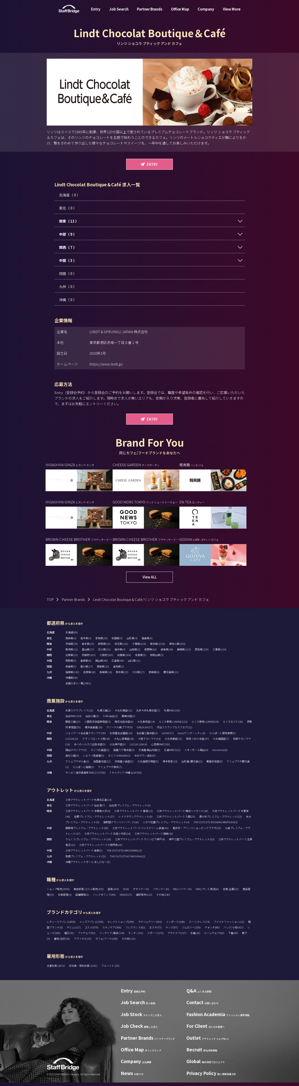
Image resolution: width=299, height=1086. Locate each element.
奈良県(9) (140, 658)
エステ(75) (155, 931)
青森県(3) (70, 641)
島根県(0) (85, 664)
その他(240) (163, 898)
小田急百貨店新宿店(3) (97, 725)
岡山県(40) (101, 664)
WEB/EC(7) (126, 898)
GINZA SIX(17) (145, 730)
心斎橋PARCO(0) (160, 748)
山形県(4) (132, 641)
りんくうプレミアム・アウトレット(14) (88, 842)
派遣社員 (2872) (56, 969)
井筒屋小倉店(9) (124, 765)
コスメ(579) (91, 931)
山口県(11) (134, 664)
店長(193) (113, 892)
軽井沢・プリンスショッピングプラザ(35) (197, 831)
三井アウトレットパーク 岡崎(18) (154, 837)
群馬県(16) (104, 647)
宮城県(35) (101, 641)
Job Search (118, 12)
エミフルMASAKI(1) (119, 759)
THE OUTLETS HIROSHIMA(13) (124, 854)
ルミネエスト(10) (233, 725)
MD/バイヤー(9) (182, 892)
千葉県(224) (139, 647)
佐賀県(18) (89, 675)
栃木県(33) (88, 647)
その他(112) (128, 942)
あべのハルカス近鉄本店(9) (90, 748)
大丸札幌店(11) (123, 714)
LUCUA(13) (71, 742)
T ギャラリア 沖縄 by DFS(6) (126, 776)
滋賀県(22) (71, 658)
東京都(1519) (157, 647)
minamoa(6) (220, 753)
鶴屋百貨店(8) (214, 765)
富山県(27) (88, 653)
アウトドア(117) (176, 936)
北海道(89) (71, 636)
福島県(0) (147, 641)
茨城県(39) (71, 647)
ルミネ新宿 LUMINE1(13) (173, 725)
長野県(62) (150, 653)
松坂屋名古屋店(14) (121, 736)
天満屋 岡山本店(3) (149, 753)
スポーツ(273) (155, 936)
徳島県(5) (70, 670)
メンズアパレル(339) (91, 925)
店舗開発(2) (82, 898)
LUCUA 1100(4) (138, 748)
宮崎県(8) (154, 675)
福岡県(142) (72, 675)
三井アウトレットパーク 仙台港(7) (85, 809)
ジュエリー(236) (191, 931)
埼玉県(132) (121, 647)
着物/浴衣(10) (62, 942)
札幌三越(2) (104, 714)
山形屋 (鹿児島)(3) (192, 765)
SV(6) (126, 892)
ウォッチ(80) (212, 931)
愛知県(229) (202, 653)
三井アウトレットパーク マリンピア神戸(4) (140, 842)
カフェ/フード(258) (106, 942)
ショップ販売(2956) (58, 892)
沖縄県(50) (71, 681)
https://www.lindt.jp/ (106, 363)
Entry (95, 12)
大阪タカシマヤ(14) (149, 742)
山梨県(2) (134, 653)
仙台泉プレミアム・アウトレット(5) (130, 809)
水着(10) (195, 936)
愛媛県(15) (103, 670)
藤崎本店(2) (128, 719)
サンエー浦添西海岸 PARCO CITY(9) (85, 776)
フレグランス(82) (135, 931)
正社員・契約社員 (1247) (83, 969)
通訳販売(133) (144, 898)
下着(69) (233, 936)
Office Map (180, 12)
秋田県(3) (117, 641)
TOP (50, 602)
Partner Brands (149, 12)
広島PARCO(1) (172, 753)
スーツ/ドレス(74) (199, 925)
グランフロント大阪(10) (96, 742)
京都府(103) (89, 658)
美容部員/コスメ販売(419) (89, 892)
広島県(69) (118, 664)
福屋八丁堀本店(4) (124, 753)
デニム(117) (74, 931)
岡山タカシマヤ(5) (76, 753)
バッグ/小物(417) (233, 931)
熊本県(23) (122, 675)
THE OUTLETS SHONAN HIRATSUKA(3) (215, 825)
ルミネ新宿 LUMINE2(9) (205, 725)
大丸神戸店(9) (118, 748)
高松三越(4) (72, 759)
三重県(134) (219, 653)
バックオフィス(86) (104, 898)
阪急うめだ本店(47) (197, 742)
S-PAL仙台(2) (110, 719)
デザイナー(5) (141, 892)
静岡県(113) (184, 653)
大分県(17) (138, 675)
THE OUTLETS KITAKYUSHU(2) (127, 860)
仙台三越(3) (92, 719)
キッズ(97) (172, 931)
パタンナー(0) (161, 892)
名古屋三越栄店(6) (147, 736)
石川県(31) (104, 653)
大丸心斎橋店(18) (124, 742)
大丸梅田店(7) (221, 742)
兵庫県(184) (124, 658)
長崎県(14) (106, 675)
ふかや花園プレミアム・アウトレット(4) (166, 825)
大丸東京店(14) (146, 725)
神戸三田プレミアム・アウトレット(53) (191, 842)
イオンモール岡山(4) (196, 753)
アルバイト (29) (110, 969)
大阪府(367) (106, 658)
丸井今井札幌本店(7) (148, 714)
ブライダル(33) (82, 942)
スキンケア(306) (111, 931)
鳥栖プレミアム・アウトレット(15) (85, 860)
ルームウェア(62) (214, 936)
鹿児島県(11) (171, 675)
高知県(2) (118, 670)
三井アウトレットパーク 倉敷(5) (84, 854)
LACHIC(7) (168, 736)
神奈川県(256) (177, 647)
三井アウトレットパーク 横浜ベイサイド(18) (182, 814)
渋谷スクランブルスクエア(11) (174, 730)
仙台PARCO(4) (73, 719)
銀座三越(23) (72, 725)
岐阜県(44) (167, 653)
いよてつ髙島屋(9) (93, 759)
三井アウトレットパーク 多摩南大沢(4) (87, 814)
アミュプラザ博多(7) (110, 770)
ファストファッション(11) (229, 925)
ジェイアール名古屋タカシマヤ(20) (85, 736)
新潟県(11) (71, 653)
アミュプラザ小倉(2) (77, 765)
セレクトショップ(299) (120, 925)
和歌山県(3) (157, 658)
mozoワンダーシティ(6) (191, 736)
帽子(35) (69, 936)
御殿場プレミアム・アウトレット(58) (86, 831)
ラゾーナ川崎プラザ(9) (119, 730)
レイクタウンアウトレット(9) (135, 820)
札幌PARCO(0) (172, 714)
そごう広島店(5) (100, 753)
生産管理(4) (64, 898)
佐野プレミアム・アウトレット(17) (94, 820)
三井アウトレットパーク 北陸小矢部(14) (107, 837)
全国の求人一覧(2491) (78, 687)
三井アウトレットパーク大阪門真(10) (100, 848)
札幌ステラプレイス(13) (79, 714)
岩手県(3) (85, 641)
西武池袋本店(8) (124, 725)
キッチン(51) (135, 936)
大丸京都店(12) (173, 742)
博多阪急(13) (170, 765)
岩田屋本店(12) (102, 765)
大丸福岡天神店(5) (148, 765)
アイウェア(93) (86, 936)
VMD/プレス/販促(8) (207, 892)
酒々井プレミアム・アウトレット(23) (220, 820)
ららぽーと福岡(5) (83, 770)
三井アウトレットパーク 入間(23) (176, 820)
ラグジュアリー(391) (150, 925)
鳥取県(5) (70, 664)
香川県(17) (86, 670)
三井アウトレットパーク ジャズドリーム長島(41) (140, 831)
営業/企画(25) (231, 892)
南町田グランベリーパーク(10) (121, 825)
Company (206, 12)
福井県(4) (119, 653)
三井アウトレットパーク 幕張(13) (133, 814)
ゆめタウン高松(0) (145, 759)
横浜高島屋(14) (93, 730)
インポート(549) (175, 925)
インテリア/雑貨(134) (111, 936)
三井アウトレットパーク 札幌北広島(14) (88, 803)
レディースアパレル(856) (61, 925)
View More (232, 12)
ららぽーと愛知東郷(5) (222, 736)
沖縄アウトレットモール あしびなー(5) (87, 865)
